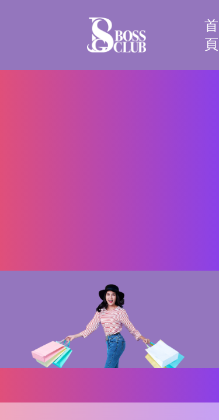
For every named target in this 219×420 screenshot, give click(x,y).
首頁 (211, 35)
